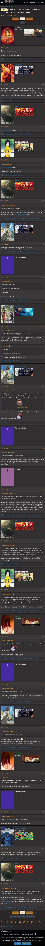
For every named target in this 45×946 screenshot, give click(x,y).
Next (29, 19)
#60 (43, 884)
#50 (43, 448)
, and (17, 134)
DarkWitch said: (7, 452)
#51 (43, 489)
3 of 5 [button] (22, 19)
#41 (43, 47)
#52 (43, 541)
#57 (43, 773)
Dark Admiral (20, 224)
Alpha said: (5, 164)
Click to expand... (22, 408)
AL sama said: (6, 688)
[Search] (42, 2)
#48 (43, 326)
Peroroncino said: (7, 205)
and (12, 101)
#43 (43, 127)
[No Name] (19, 65)
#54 (43, 636)
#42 (43, 85)
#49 (43, 386)
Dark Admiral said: (7, 330)
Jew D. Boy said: (7, 391)
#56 (43, 727)
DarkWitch (19, 306)
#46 (43, 244)
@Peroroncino (6, 130)
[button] (2, 2)
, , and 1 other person (22, 59)
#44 (43, 160)
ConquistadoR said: (8, 493)
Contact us (4, 934)
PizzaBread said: (7, 545)
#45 (43, 201)
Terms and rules (14, 934)
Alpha (17, 106)
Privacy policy (25, 934)
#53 (43, 590)
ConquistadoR (20, 828)
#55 (43, 684)
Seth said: (5, 346)
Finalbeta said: (6, 281)
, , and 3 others (21, 658)
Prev (15, 19)
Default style (6, 931)
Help (31, 934)
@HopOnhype (22, 214)
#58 (43, 812)
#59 (43, 848)
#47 (43, 277)
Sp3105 (4, 15)
